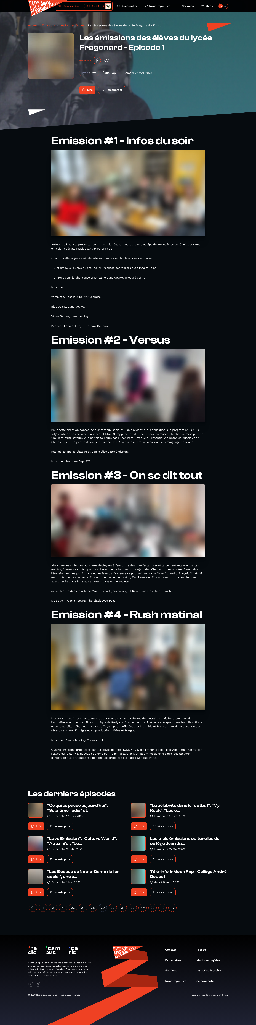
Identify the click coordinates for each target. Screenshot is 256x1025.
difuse (225, 995)
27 (83, 907)
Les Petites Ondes (71, 25)
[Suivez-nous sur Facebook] (31, 984)
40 (162, 907)
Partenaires (175, 960)
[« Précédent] (33, 908)
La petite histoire (210, 970)
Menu (207, 6)
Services (186, 6)
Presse (202, 949)
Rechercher (127, 6)
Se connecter (207, 981)
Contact (172, 949)
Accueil (33, 25)
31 (122, 907)
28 (93, 907)
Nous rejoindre (157, 6)
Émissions (49, 25)
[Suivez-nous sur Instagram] (38, 984)
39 (152, 907)
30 (113, 907)
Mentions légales (210, 960)
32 (133, 907)
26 (73, 907)
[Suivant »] (172, 908)
